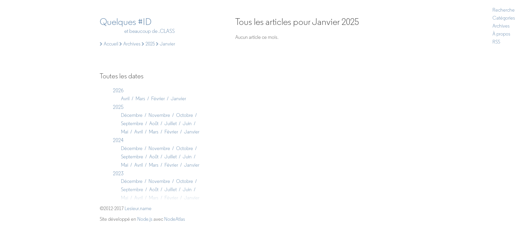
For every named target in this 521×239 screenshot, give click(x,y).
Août (153, 123)
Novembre (159, 115)
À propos (501, 34)
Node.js (145, 219)
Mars (140, 99)
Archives (501, 26)
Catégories (503, 18)
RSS (496, 42)
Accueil (109, 44)
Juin (187, 123)
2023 (118, 173)
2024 (118, 140)
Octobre (184, 115)
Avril (125, 99)
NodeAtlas (174, 219)
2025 (118, 107)
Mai (124, 132)
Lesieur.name (138, 208)
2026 (118, 90)
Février (158, 99)
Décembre (132, 115)
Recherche (503, 10)
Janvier (178, 99)
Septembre (132, 123)
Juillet (170, 123)
